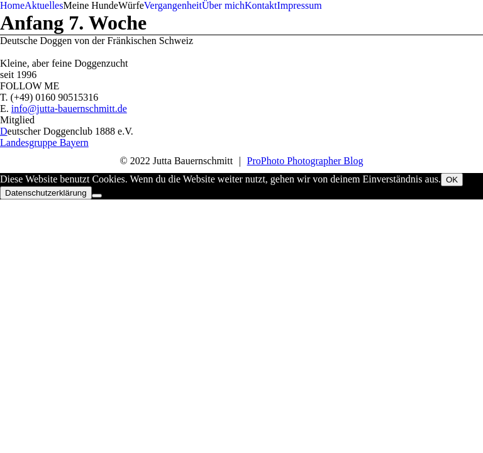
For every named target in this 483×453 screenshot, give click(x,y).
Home (12, 5)
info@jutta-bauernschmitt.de (69, 108)
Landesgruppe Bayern (44, 142)
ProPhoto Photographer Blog (305, 160)
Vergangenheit (173, 5)
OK (452, 179)
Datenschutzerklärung (46, 193)
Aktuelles (44, 5)
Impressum (299, 5)
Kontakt (261, 5)
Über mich (223, 5)
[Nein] (97, 196)
